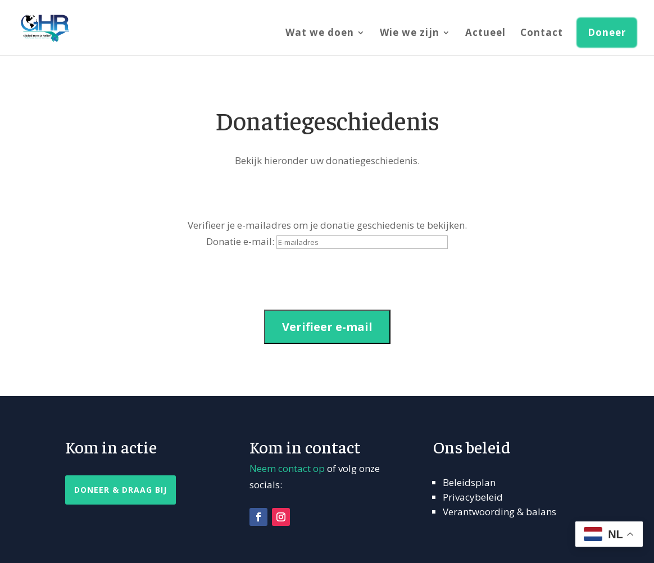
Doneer (607, 32)
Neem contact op (287, 468)
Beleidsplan (469, 482)
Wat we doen (319, 34)
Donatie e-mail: (240, 241)
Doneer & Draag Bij (120, 489)
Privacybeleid (473, 497)
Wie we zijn (409, 34)
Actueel (485, 34)
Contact (541, 34)
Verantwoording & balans (499, 511)
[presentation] (150, 279)
